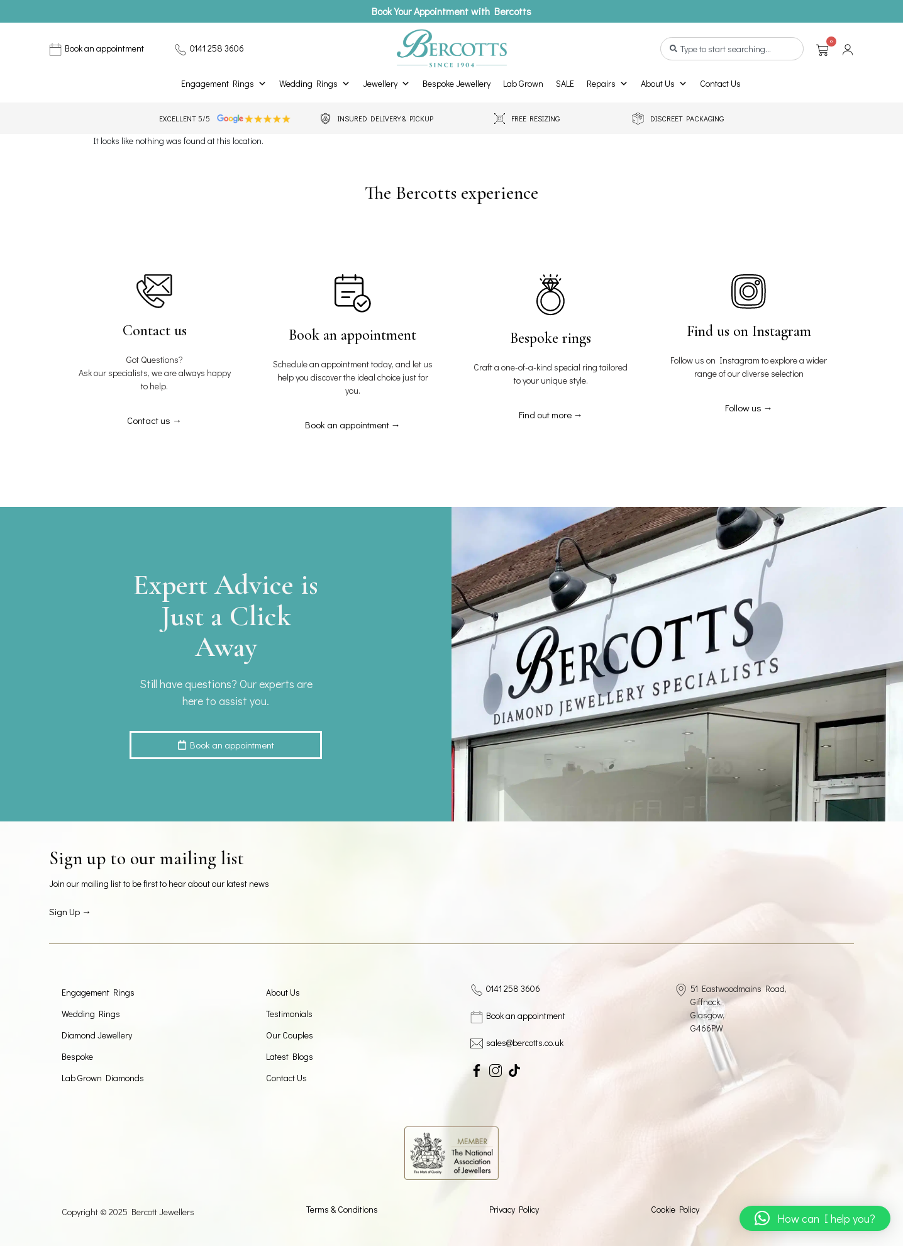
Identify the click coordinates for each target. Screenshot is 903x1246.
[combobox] (732, 48)
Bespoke (77, 1056)
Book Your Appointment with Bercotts (451, 11)
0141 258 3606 (217, 48)
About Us (664, 83)
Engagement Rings (224, 83)
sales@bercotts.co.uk (524, 1043)
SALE (565, 83)
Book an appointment (104, 48)
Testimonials (289, 1014)
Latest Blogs (289, 1056)
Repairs (607, 83)
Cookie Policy (675, 1209)
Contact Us (720, 83)
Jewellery (386, 83)
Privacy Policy (514, 1209)
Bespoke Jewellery (456, 83)
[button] (815, 1218)
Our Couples (289, 1035)
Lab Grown (523, 83)
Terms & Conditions (342, 1209)
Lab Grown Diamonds (103, 1078)
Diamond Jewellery (97, 1035)
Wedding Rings (314, 83)
